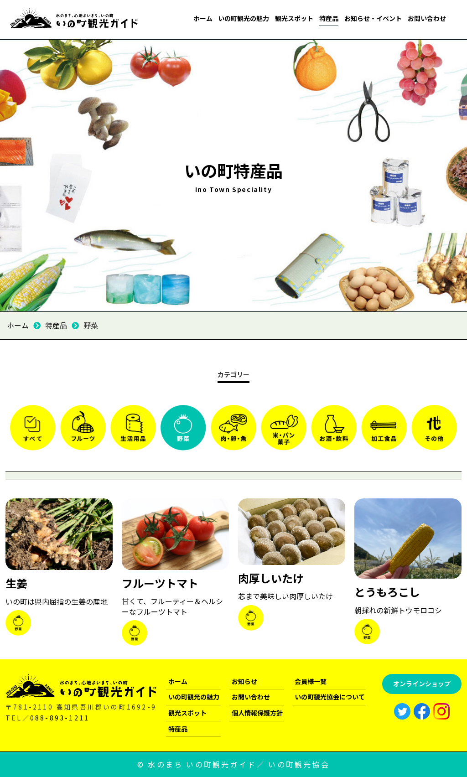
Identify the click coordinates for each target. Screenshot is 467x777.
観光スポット (294, 18)
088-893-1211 (59, 717)
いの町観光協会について (330, 696)
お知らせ (244, 680)
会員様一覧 (311, 680)
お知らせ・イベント (373, 18)
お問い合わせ (427, 18)
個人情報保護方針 (257, 712)
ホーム (203, 18)
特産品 (328, 18)
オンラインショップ (422, 683)
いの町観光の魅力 (243, 18)
